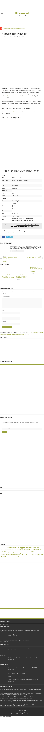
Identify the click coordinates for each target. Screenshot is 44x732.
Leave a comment (26, 36)
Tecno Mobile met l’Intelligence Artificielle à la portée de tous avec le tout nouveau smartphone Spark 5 (10, 259)
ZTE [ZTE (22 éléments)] (33, 557)
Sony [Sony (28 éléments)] (36, 554)
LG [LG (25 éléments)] (19, 552)
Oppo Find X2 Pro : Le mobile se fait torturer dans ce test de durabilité (33, 258)
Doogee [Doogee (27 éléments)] (12, 549)
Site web (4, 321)
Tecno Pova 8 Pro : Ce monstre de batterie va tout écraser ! (23, 686)
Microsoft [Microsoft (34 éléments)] (26, 552)
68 (17, 633)
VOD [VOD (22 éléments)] (16, 557)
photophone (7, 96)
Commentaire (6, 296)
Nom (3, 310)
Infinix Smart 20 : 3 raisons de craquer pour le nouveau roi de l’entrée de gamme (36, 269)
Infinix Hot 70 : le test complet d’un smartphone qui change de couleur (8, 276)
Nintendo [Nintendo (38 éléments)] (3, 554)
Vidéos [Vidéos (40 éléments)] (13, 557)
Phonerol (22, 13)
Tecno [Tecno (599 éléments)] (3, 556)
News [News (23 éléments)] (41, 552)
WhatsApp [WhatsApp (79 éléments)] (20, 557)
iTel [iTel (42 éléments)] (12, 552)
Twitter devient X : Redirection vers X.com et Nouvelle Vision (23, 664)
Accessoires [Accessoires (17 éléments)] (3, 547)
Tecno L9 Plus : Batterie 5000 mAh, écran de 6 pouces (15, 646)
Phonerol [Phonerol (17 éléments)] (18, 554)
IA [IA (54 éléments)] (40, 549)
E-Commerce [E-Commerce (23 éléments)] (16, 549)
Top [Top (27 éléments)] (7, 557)
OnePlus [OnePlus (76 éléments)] (11, 554)
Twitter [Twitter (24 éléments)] (10, 557)
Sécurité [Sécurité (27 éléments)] (38, 554)
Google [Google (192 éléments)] (32, 549)
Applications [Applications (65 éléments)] (28, 547)
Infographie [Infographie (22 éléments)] (9, 552)
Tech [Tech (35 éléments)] (42, 554)
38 (7, 648)
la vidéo (12, 111)
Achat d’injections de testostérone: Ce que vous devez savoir (23, 640)
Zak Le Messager (6, 36)
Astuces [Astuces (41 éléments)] (34, 547)
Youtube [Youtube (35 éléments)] (30, 557)
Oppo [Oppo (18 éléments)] (15, 554)
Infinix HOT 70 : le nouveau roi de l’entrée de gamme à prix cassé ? (22, 276)
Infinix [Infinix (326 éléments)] (3, 552)
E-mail (4, 316)
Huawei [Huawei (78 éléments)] (37, 549)
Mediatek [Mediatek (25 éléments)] (22, 552)
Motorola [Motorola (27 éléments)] (38, 552)
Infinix (20, 36)
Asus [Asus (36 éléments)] (37, 547)
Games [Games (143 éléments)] (26, 549)
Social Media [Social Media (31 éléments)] (31, 554)
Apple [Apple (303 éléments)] (22, 547)
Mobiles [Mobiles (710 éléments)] (32, 551)
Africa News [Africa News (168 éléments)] (10, 547)
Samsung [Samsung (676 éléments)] (24, 554)
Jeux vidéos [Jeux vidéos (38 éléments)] (16, 552)
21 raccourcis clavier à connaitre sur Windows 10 (14, 660)
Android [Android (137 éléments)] (17, 547)
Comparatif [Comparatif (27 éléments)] (7, 549)
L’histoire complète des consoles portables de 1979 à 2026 (14, 28)
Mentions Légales (4, 624)
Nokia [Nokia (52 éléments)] (7, 554)
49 (16, 642)
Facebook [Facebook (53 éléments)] (21, 549)
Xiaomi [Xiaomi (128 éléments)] (26, 557)
